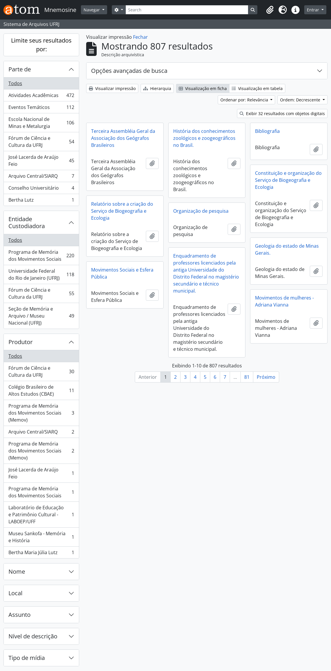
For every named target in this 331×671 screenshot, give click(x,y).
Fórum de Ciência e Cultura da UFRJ (41, 141)
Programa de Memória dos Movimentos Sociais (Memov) (41, 413)
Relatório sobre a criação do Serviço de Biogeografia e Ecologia (122, 211)
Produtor (20, 342)
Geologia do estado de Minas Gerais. (287, 249)
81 (246, 377)
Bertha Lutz (41, 201)
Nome (16, 571)
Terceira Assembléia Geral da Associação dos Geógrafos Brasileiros (123, 138)
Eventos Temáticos (41, 108)
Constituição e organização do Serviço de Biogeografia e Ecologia (288, 180)
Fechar (140, 37)
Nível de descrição (32, 636)
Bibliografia (267, 131)
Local (15, 593)
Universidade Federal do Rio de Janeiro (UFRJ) (41, 274)
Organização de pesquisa (201, 211)
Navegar (92, 10)
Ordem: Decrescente (300, 100)
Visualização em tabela (257, 88)
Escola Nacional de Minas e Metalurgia (41, 122)
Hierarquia (157, 88)
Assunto (19, 615)
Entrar (313, 10)
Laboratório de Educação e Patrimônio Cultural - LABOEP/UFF (41, 514)
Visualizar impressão (112, 88)
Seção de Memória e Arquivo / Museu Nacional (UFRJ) (41, 316)
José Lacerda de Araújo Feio (41, 160)
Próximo (266, 377)
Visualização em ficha (203, 88)
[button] (269, 9)
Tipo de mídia (26, 658)
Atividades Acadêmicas (41, 96)
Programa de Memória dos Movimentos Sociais (41, 255)
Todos (15, 83)
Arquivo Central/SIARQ (41, 177)
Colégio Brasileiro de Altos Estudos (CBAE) (41, 390)
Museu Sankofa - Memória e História (41, 537)
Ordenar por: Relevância (244, 100)
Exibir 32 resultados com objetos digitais (282, 113)
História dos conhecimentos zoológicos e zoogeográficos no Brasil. (204, 138)
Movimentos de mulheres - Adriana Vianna (284, 301)
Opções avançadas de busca (129, 71)
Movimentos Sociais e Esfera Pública (122, 273)
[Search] (186, 9)
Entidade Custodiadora (26, 222)
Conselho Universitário (41, 189)
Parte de (19, 69)
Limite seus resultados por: (41, 44)
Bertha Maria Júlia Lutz (41, 553)
